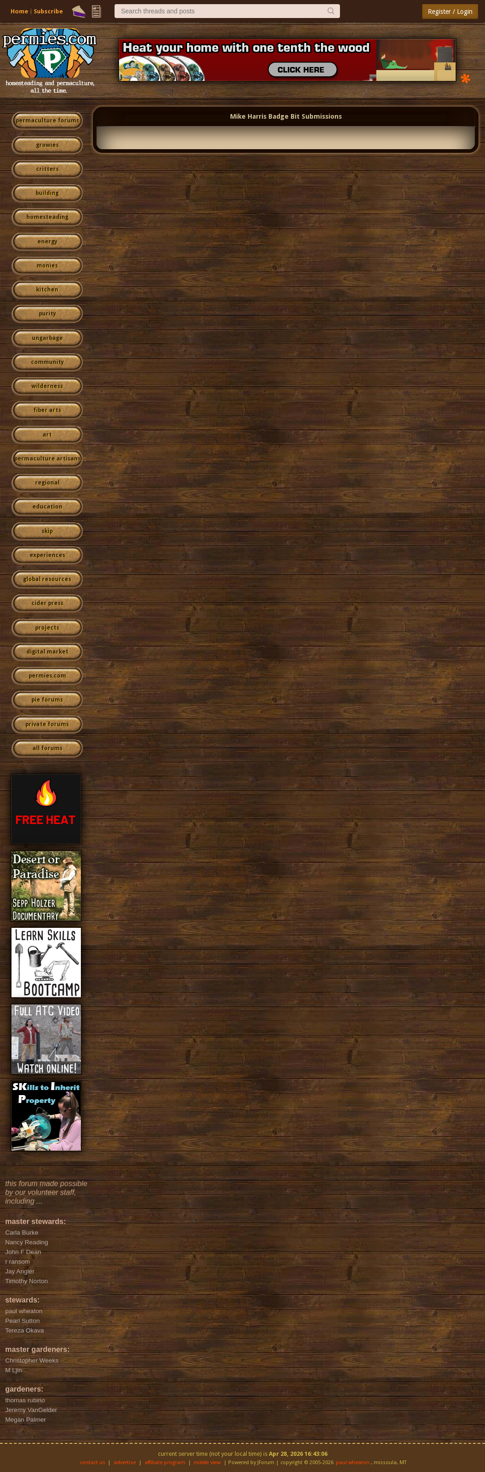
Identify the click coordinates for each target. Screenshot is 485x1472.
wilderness (47, 386)
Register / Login (450, 11)
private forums (47, 724)
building (47, 193)
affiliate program (165, 1463)
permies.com (47, 675)
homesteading (47, 217)
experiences (47, 555)
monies (47, 265)
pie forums (47, 700)
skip (47, 531)
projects (47, 627)
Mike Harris (248, 116)
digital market (47, 651)
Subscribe (48, 11)
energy (47, 241)
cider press (47, 603)
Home (19, 11)
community (47, 362)
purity (47, 313)
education (47, 506)
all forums (47, 748)
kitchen (47, 289)
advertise (125, 1463)
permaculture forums (47, 120)
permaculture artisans (47, 458)
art (47, 434)
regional (47, 482)
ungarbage (47, 338)
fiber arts (47, 410)
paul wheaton (353, 1463)
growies (47, 145)
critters (47, 169)
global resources (47, 579)
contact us (92, 1463)
